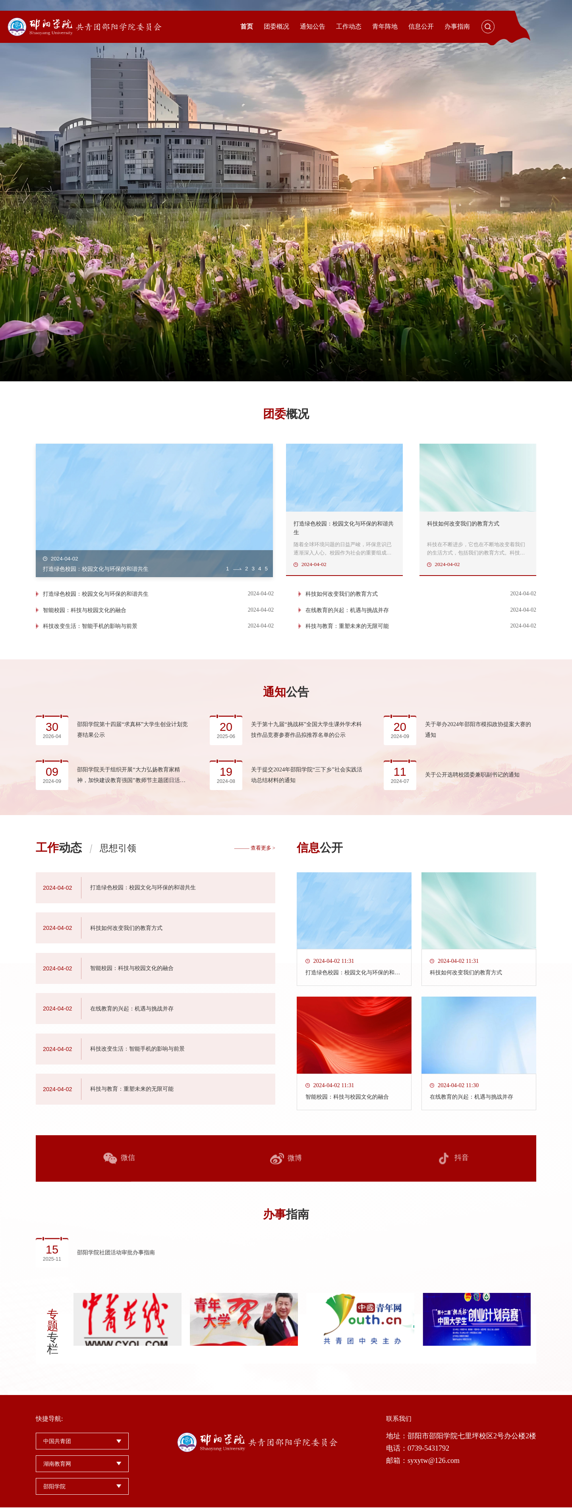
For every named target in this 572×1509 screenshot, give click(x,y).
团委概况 (276, 26)
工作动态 (348, 26)
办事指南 (457, 26)
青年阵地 (385, 26)
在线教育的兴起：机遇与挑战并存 (348, 652)
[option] (286, 190)
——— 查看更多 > (254, 1086)
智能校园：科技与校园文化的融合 (84, 652)
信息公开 (421, 26)
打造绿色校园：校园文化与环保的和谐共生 (96, 636)
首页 (246, 26)
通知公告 (312, 26)
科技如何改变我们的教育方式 (342, 636)
